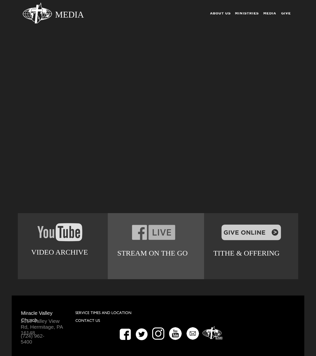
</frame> (158, 120)
